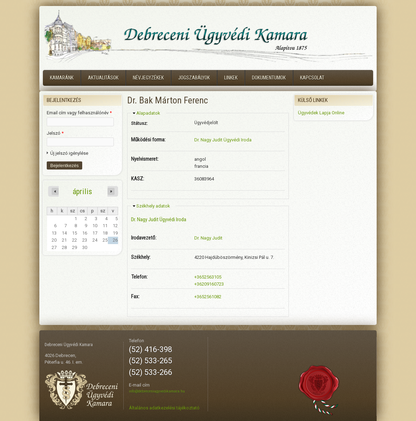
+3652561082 (207, 296)
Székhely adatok (153, 206)
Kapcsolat (312, 78)
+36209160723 (209, 284)
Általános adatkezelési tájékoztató (164, 407)
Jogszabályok (194, 78)
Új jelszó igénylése (69, 153)
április (82, 191)
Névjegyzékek (148, 78)
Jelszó (55, 133)
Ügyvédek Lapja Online (321, 112)
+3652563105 (207, 277)
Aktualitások (103, 78)
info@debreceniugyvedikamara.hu (157, 391)
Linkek (231, 78)
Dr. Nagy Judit (208, 238)
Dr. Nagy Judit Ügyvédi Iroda (223, 139)
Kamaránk (61, 78)
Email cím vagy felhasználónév (79, 112)
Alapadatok (148, 113)
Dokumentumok (269, 78)
